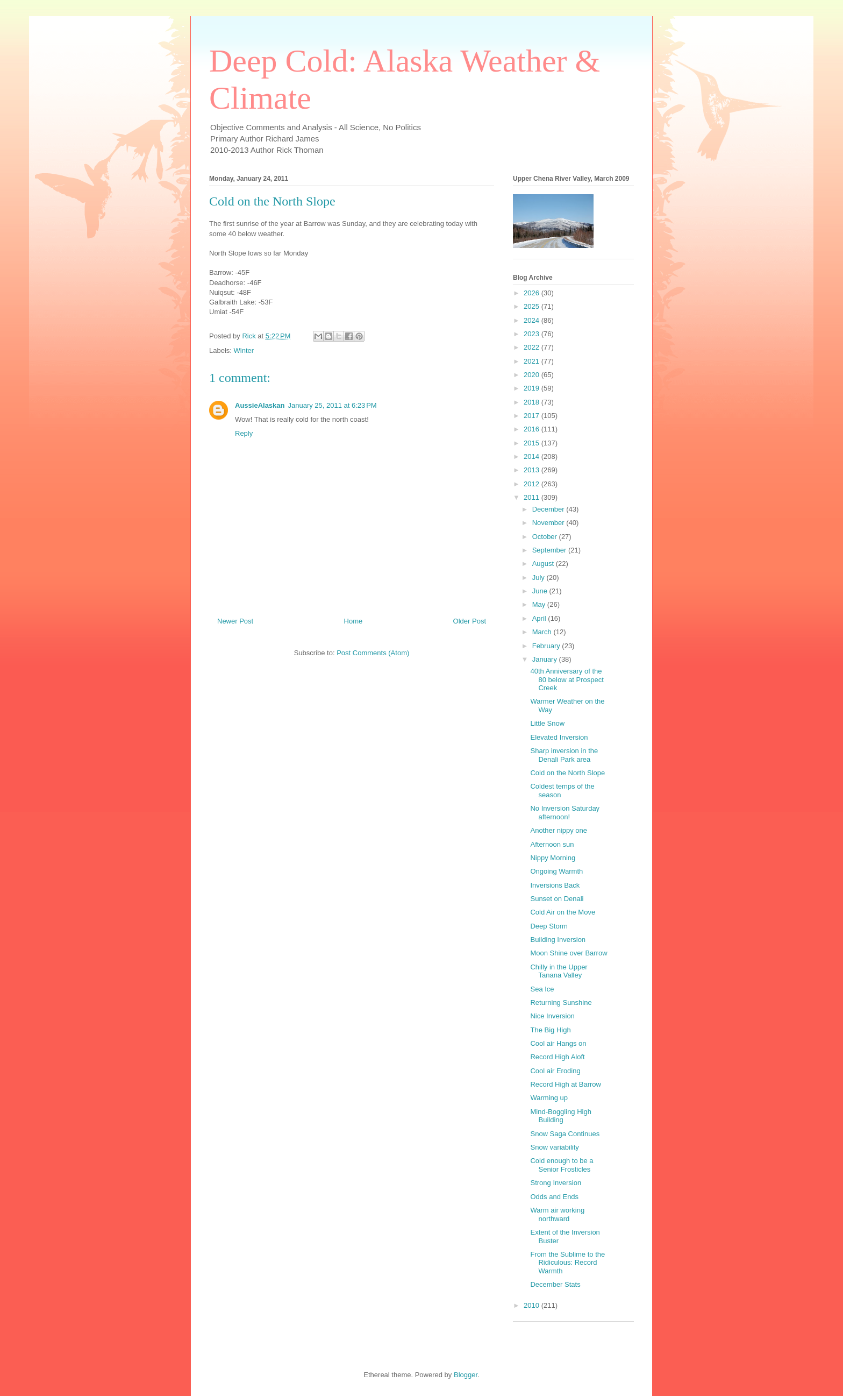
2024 (532, 320)
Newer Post (235, 621)
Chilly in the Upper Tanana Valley (558, 971)
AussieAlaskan (260, 405)
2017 (532, 416)
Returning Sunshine (560, 1002)
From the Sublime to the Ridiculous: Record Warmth (567, 1262)
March (543, 632)
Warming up (549, 1098)
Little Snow (547, 723)
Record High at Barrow (565, 1084)
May (539, 604)
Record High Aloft (557, 1057)
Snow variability (554, 1147)
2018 (532, 402)
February (547, 646)
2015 (532, 443)
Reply (244, 433)
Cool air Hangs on (558, 1043)
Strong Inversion (555, 1183)
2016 (532, 429)
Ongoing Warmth (556, 871)
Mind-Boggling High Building (560, 1116)
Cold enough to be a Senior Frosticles (561, 1165)
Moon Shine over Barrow (568, 953)
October (545, 537)
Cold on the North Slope (567, 773)
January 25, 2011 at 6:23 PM (332, 405)
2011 (532, 497)
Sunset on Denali (556, 899)
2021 (532, 361)
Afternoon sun (552, 844)
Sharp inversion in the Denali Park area (564, 755)
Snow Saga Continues (564, 1134)
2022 (532, 347)
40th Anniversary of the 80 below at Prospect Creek (566, 679)
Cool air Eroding (555, 1071)
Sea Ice (542, 989)
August (544, 563)
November (549, 523)
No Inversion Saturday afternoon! (564, 812)
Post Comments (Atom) (373, 653)
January (545, 659)
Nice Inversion (552, 1016)
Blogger (465, 1375)
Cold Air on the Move (562, 912)
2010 (532, 1305)
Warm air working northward (557, 1214)
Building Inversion (557, 940)
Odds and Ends (554, 1197)
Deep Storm (548, 926)
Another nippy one (558, 830)
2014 (532, 456)
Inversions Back (555, 885)
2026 (532, 293)
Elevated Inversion (559, 737)
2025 (532, 306)
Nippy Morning (552, 858)
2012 (532, 484)
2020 (532, 375)
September (550, 550)
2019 (532, 388)
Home (353, 621)
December (549, 509)
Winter (244, 350)
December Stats (555, 1284)
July (539, 577)
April (540, 618)
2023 (532, 334)
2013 (532, 470)
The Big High (550, 1030)
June (540, 591)
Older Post (469, 621)
